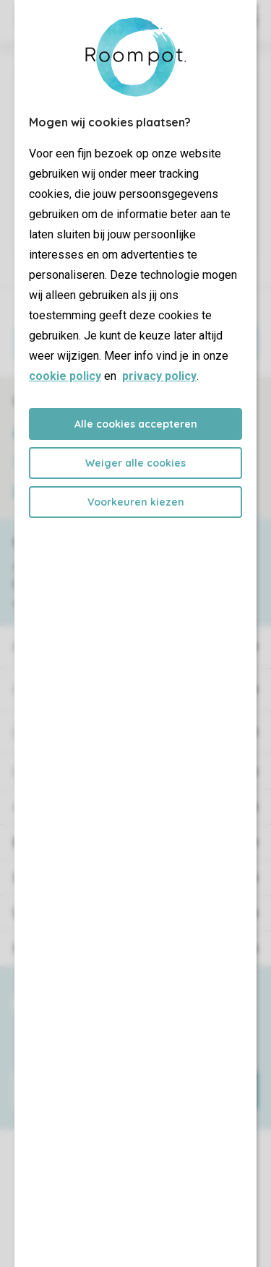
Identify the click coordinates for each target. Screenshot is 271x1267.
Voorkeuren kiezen (135, 502)
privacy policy (159, 376)
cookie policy (65, 376)
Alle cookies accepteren (135, 424)
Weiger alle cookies (135, 463)
